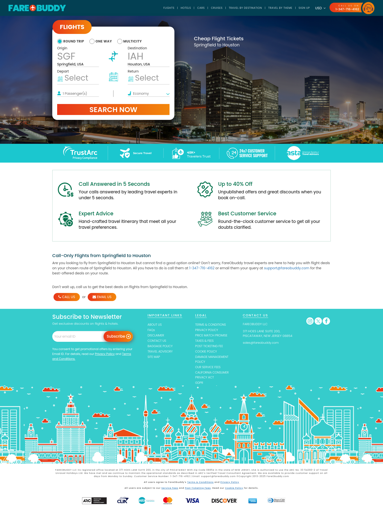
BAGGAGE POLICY (161, 346)
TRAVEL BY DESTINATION (241, 8)
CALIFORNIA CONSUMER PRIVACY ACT (212, 376)
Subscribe (116, 336)
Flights (162, 8)
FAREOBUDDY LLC (256, 324)
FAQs (151, 330)
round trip (74, 41)
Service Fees (170, 489)
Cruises (212, 8)
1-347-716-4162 (347, 9)
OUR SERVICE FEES (208, 368)
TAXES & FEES (204, 341)
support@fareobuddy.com (286, 268)
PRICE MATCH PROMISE (212, 335)
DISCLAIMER (156, 335)
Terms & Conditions (201, 483)
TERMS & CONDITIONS (211, 324)
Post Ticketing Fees (198, 489)
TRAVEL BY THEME (278, 8)
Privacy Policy (105, 354)
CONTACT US (157, 341)
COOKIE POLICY (206, 352)
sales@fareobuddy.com (261, 342)
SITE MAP (154, 357)
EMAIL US (102, 296)
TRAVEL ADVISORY (161, 352)
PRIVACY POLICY (207, 330)
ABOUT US (155, 324)
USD (319, 8)
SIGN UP (303, 8)
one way (106, 41)
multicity (136, 41)
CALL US (66, 296)
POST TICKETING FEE (209, 346)
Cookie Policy (234, 489)
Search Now (113, 109)
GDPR (199, 384)
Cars (195, 8)
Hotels (179, 8)
